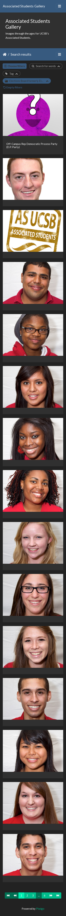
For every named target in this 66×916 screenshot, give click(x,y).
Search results (21, 54)
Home (5, 54)
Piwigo (40, 908)
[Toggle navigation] (59, 6)
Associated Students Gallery (24, 6)
